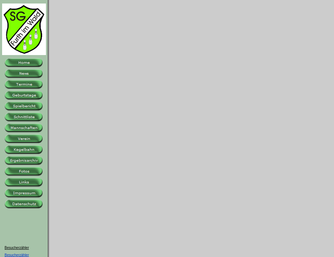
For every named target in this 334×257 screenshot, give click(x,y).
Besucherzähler (17, 255)
